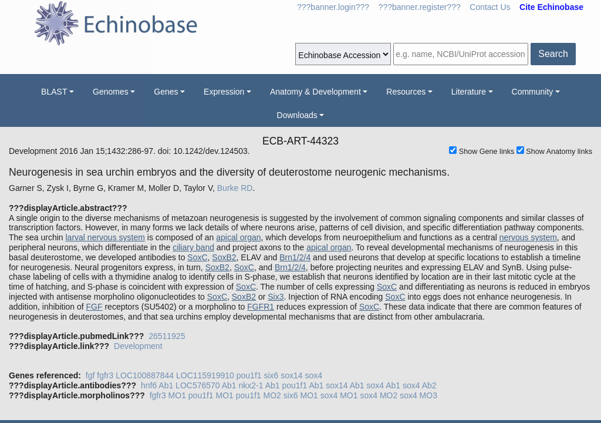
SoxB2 (224, 257)
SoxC (197, 257)
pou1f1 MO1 (211, 395)
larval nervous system (105, 237)
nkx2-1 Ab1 (259, 385)
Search (553, 54)
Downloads (297, 115)
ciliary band (193, 247)
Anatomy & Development (315, 91)
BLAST (54, 91)
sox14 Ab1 (345, 385)
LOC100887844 (145, 375)
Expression (224, 91)
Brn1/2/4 (294, 257)
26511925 (166, 336)
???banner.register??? (420, 7)
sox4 (314, 375)
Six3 (275, 296)
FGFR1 (260, 306)
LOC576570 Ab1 (206, 385)
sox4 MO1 (339, 395)
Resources (406, 91)
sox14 (291, 375)
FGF (94, 306)
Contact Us (490, 7)
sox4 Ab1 (384, 385)
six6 (271, 375)
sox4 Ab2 (420, 385)
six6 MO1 (300, 395)
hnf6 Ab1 (157, 385)
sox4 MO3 (418, 395)
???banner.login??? (333, 7)
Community (532, 91)
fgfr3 (105, 375)
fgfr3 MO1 (168, 395)
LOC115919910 (205, 375)
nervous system (528, 237)
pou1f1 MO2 (258, 395)
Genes (166, 91)
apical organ (238, 237)
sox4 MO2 (378, 395)
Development (138, 346)
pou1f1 (249, 375)
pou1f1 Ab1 (302, 385)
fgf (90, 375)
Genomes (111, 91)
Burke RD (235, 188)
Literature (468, 91)
